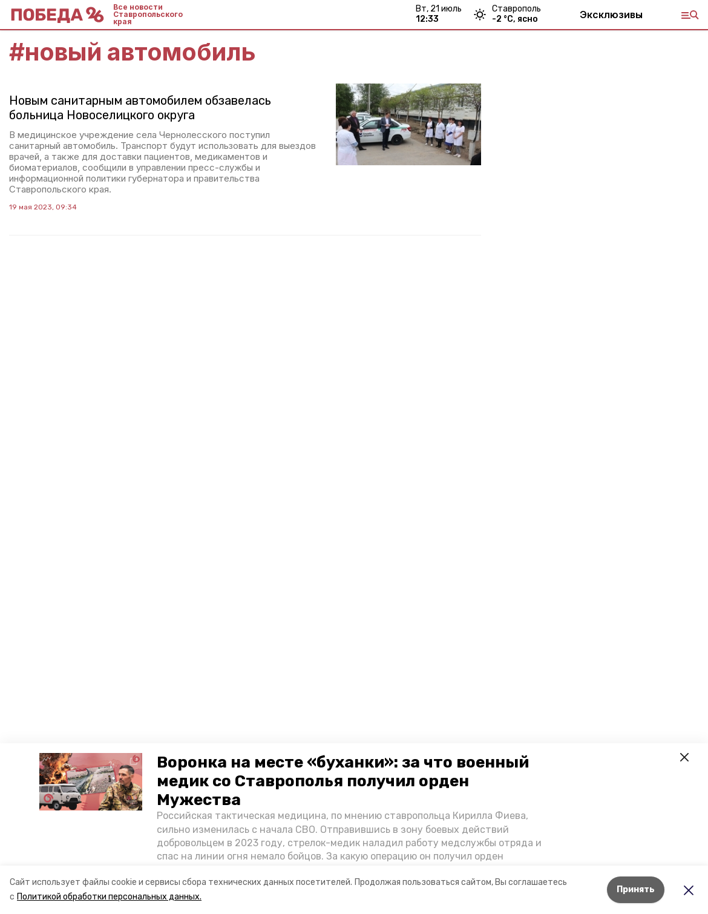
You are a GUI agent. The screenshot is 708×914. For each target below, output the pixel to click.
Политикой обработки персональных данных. (109, 897)
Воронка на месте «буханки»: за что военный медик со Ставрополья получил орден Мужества (343, 781)
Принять (636, 889)
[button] (90, 782)
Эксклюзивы (611, 14)
